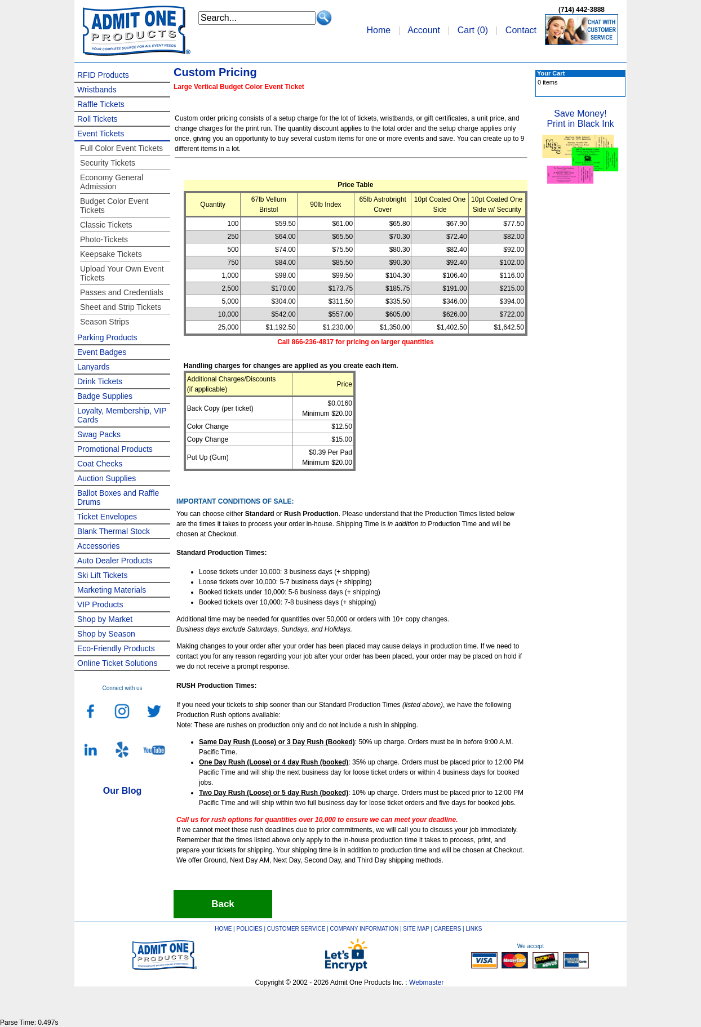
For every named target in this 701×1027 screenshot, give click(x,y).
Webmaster (426, 982)
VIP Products (100, 604)
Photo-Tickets (104, 239)
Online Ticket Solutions (117, 663)
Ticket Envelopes (107, 516)
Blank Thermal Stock (113, 531)
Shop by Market (104, 619)
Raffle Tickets (101, 104)
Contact (520, 30)
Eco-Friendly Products (116, 648)
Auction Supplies (106, 478)
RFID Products (103, 74)
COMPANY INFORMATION (364, 929)
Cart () (473, 30)
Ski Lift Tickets (102, 575)
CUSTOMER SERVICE (296, 929)
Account (423, 30)
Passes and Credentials (121, 292)
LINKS (474, 929)
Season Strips (104, 321)
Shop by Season (106, 633)
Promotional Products (115, 449)
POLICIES (250, 929)
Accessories (98, 545)
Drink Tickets (99, 381)
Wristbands (97, 89)
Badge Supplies (104, 396)
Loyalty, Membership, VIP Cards (121, 415)
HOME (223, 929)
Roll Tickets (97, 118)
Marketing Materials (111, 589)
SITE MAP (416, 929)
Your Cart (551, 73)
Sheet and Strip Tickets (120, 307)
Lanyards (93, 366)
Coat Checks (99, 463)
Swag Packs (99, 434)
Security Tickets (107, 162)
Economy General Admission (111, 182)
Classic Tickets (106, 224)
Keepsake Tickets (111, 254)
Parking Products (107, 337)
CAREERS (447, 929)
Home (378, 30)
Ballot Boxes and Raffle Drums (118, 497)
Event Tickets (100, 133)
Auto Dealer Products (114, 560)
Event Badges (101, 352)
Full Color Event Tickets (121, 148)
